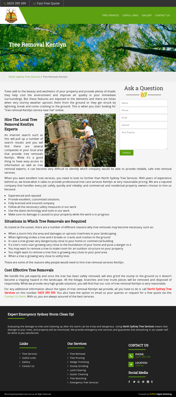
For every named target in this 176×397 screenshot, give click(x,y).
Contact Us (162, 15)
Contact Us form (15, 296)
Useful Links (130, 15)
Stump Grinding (79, 366)
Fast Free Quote (46, 3)
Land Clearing (78, 370)
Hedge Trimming (79, 362)
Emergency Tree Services (84, 382)
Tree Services (110, 15)
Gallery (147, 15)
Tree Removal (77, 353)
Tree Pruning (77, 357)
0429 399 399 (15, 3)
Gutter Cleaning (79, 374)
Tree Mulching (78, 378)
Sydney (139, 365)
